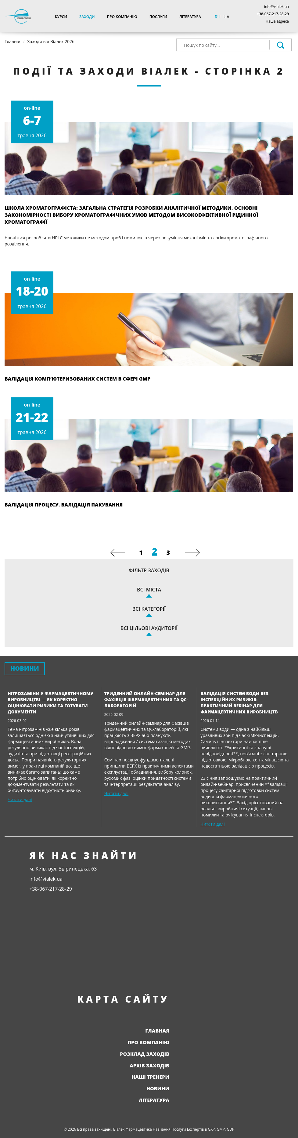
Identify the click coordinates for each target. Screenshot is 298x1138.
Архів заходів (149, 1065)
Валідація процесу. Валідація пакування (64, 504)
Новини (157, 1088)
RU (218, 17)
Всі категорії (149, 609)
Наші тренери (150, 1077)
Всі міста (149, 589)
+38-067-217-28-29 (273, 14)
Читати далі (20, 799)
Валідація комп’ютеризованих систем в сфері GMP (77, 378)
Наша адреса (277, 21)
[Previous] (117, 553)
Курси (61, 16)
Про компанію (122, 16)
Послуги (158, 16)
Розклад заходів (144, 1054)
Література (190, 16)
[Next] (192, 553)
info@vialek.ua (276, 6)
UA (226, 17)
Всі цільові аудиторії (149, 628)
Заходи (87, 16)
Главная (157, 1030)
